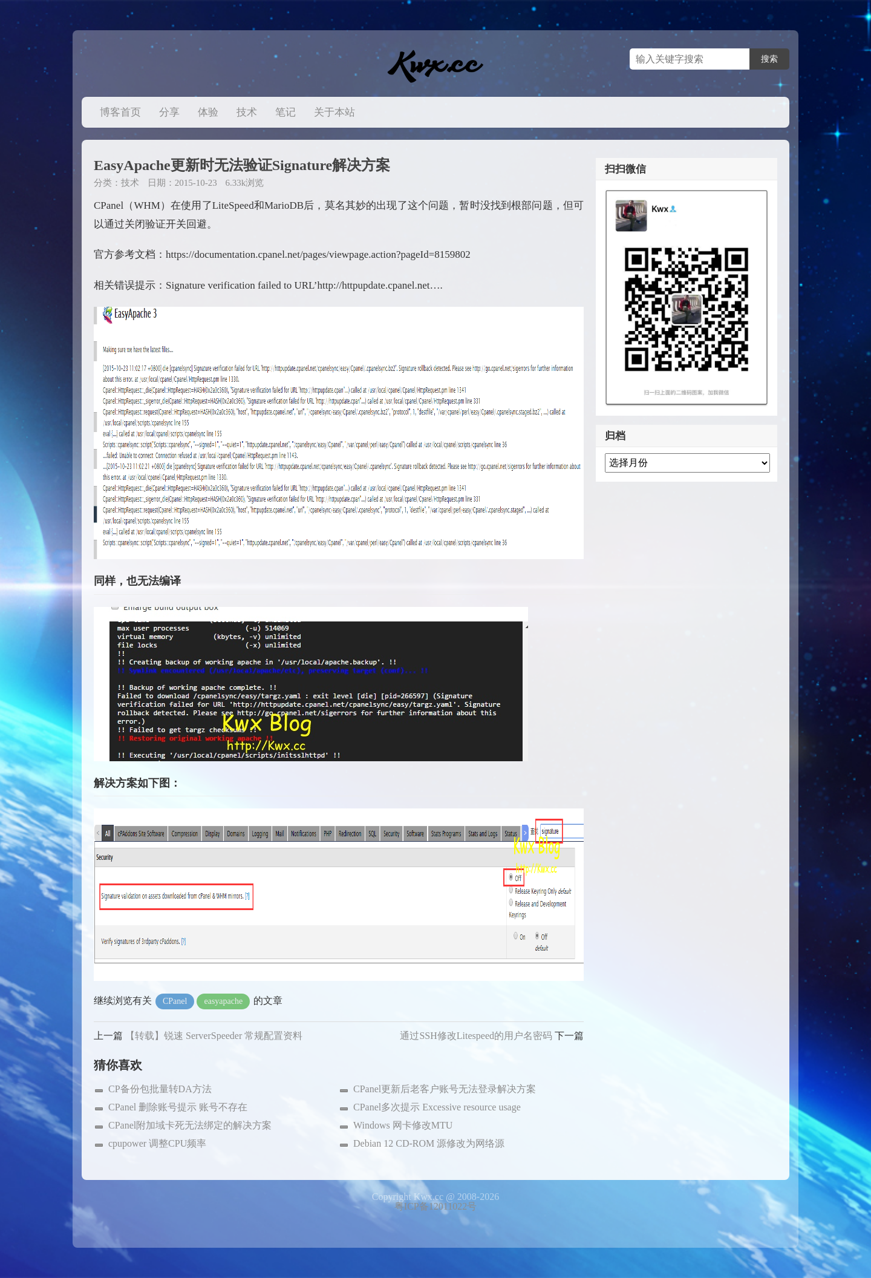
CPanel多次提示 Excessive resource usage (437, 1107)
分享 (169, 112)
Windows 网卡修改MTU (402, 1125)
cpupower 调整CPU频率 (157, 1143)
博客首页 (120, 112)
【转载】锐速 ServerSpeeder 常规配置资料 (213, 1036)
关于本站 (334, 112)
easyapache (223, 1001)
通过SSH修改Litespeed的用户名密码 (476, 1036)
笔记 (285, 112)
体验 (208, 112)
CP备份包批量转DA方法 (160, 1089)
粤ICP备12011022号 (435, 1206)
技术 (247, 112)
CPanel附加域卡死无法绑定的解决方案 (190, 1125)
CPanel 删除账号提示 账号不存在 (177, 1107)
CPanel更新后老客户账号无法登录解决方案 (444, 1089)
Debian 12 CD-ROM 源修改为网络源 (428, 1143)
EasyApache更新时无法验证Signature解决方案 (242, 165)
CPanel (175, 1001)
